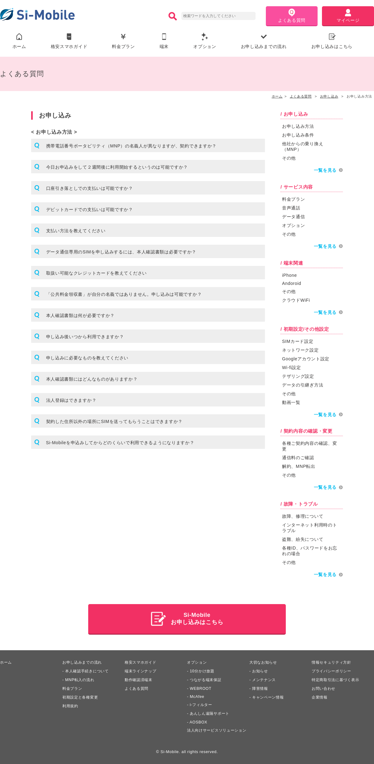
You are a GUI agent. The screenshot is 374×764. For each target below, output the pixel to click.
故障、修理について (302, 515)
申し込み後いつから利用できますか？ (85, 336)
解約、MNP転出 (298, 465)
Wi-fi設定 (291, 366)
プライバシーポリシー (333, 670)
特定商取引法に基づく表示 (337, 678)
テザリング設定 (298, 375)
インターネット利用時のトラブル (309, 526)
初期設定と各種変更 (81, 696)
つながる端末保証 (207, 678)
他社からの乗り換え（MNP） (302, 147)
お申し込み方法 (298, 126)
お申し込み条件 (298, 135)
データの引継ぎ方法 (302, 384)
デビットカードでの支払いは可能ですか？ (89, 209)
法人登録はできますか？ (71, 400)
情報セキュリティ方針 (333, 661)
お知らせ (260, 670)
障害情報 (260, 687)
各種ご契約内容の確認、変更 (309, 445)
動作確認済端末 (140, 678)
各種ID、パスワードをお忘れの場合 (309, 550)
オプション (204, 41)
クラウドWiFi (296, 299)
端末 (164, 41)
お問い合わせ (324, 687)
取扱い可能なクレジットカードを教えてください (96, 273)
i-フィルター (202, 703)
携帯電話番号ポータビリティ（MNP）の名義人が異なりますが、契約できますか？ (131, 146)
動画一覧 (291, 401)
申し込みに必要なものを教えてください (87, 358)
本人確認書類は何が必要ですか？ (80, 315)
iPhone (289, 274)
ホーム (19, 41)
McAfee (197, 695)
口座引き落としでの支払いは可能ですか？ (89, 188)
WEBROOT (201, 687)
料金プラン (123, 41)
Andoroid (291, 283)
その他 (289, 158)
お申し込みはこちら (331, 41)
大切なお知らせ (264, 661)
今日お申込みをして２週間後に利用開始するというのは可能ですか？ (117, 167)
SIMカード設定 (298, 340)
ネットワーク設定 (300, 349)
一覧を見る (325, 170)
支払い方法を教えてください (76, 230)
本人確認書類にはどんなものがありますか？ (92, 379)
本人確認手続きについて (88, 670)
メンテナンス (265, 678)
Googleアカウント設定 (305, 358)
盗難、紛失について (302, 538)
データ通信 (293, 216)
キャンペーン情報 (269, 696)
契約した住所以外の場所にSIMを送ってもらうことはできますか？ (114, 421)
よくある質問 (291, 15)
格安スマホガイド (69, 41)
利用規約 (70, 705)
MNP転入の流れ (80, 678)
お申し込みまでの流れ (264, 41)
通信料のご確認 (298, 456)
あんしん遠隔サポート (211, 712)
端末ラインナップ (142, 670)
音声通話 (291, 207)
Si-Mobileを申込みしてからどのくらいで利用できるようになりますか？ (120, 442)
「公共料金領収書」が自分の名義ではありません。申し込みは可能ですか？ (124, 294)
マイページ (348, 15)
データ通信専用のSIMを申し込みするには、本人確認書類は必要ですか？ (121, 252)
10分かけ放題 (203, 670)
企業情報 (320, 696)
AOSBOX (198, 721)
